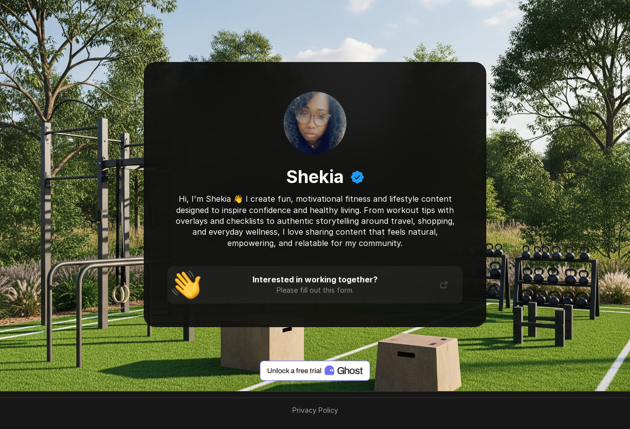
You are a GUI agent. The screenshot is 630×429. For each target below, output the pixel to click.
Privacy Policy (315, 410)
